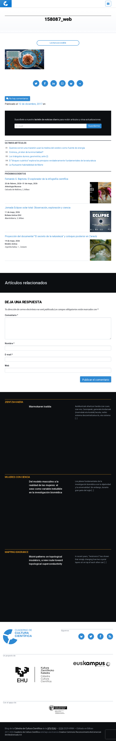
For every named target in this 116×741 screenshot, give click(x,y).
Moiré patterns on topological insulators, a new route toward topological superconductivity (46, 560)
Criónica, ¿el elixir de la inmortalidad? (26, 152)
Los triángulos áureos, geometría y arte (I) (28, 156)
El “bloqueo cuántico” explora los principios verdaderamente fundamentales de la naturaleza (52, 160)
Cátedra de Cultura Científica (28, 728)
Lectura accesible (58, 43)
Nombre (9, 343)
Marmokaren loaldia (40, 406)
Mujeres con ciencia (17, 477)
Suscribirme (94, 126)
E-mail (9, 354)
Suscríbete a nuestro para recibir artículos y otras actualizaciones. (57, 119)
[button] (36, 83)
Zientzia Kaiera (14, 402)
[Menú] (108, 3)
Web (7, 365)
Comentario (11, 315)
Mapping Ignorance (16, 552)
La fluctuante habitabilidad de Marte (26, 165)
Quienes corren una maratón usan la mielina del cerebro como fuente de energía (47, 148)
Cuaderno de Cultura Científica (27, 732)
